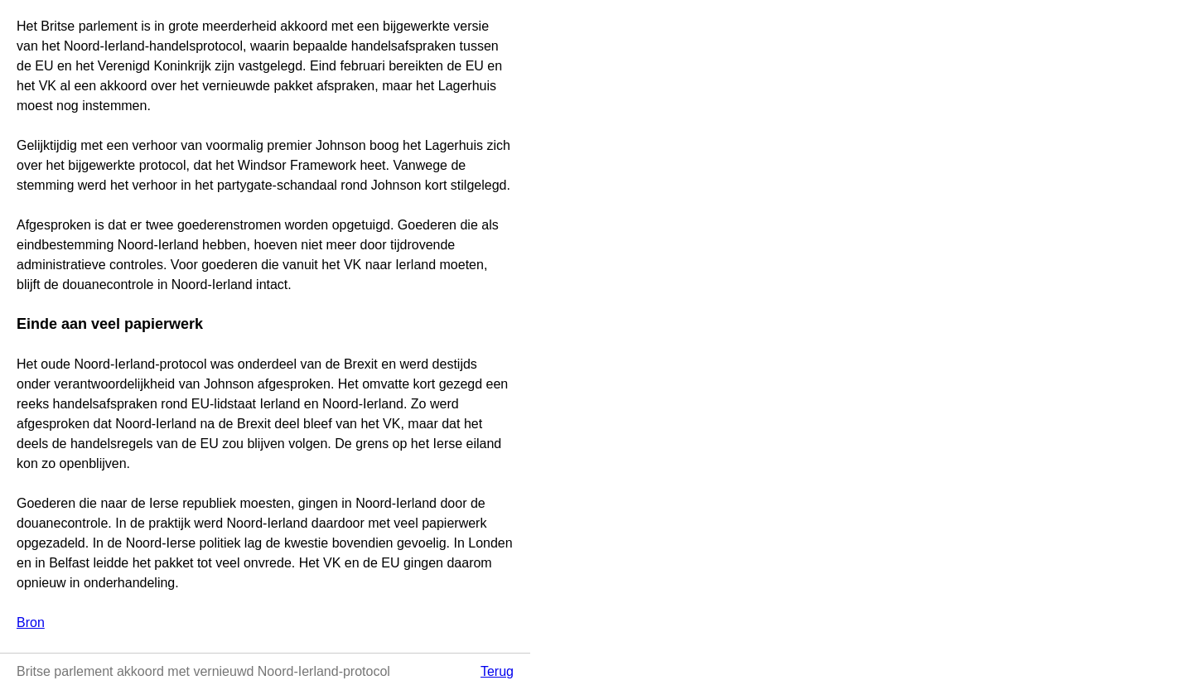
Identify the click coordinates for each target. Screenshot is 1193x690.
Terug (497, 671)
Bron (31, 622)
